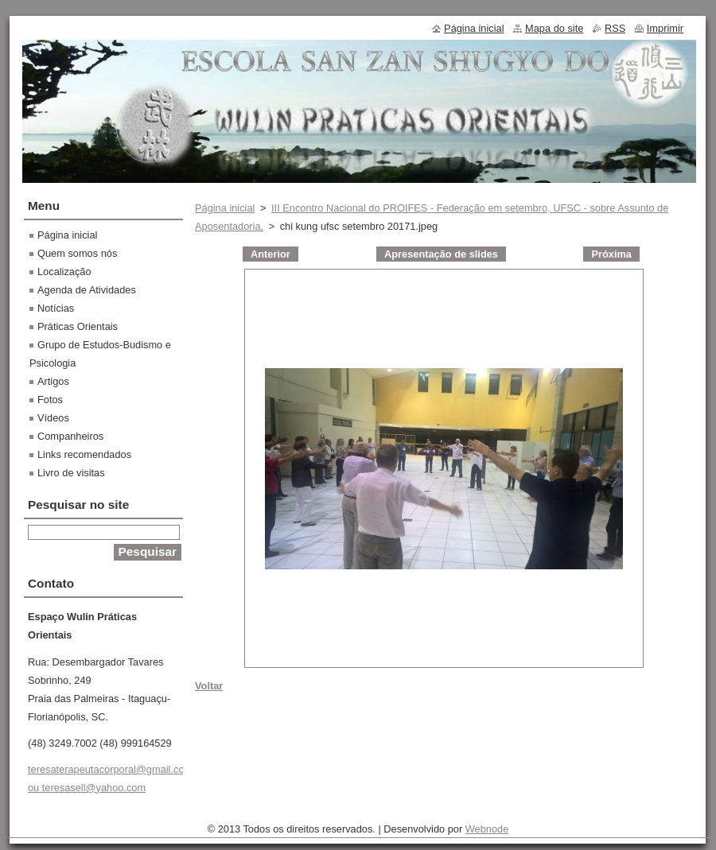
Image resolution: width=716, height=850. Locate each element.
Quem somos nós (77, 253)
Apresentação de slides (441, 254)
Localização (64, 272)
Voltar (209, 686)
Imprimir (665, 28)
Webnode (487, 829)
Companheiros (70, 436)
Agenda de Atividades (86, 290)
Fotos (50, 400)
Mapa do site (554, 28)
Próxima (611, 254)
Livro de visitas (71, 473)
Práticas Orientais (77, 326)
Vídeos (53, 418)
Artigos (53, 381)
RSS (615, 28)
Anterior (270, 254)
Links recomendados (84, 454)
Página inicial (225, 208)
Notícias (55, 308)
